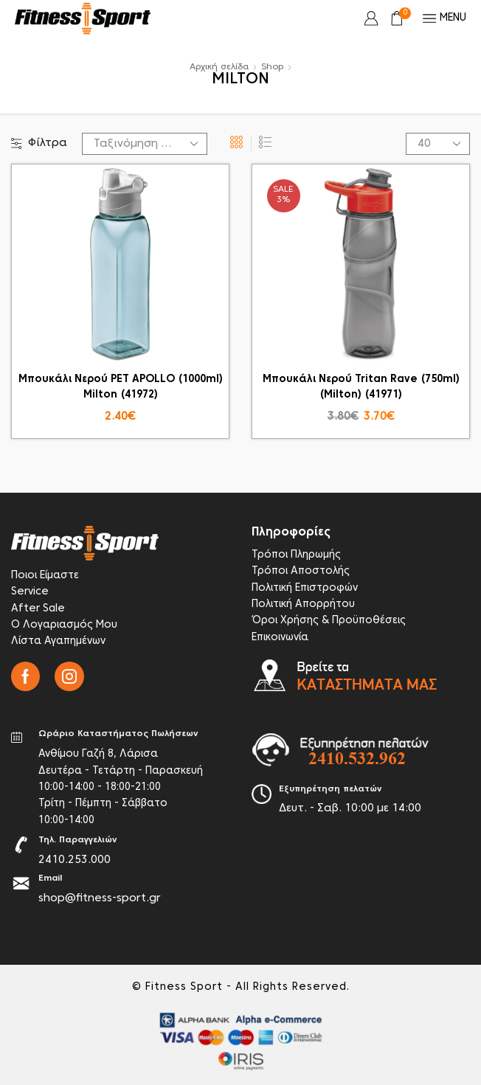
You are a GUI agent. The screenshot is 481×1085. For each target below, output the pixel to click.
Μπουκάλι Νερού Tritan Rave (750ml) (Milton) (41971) (361, 387)
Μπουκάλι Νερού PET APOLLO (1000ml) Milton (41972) (120, 387)
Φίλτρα (39, 143)
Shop (272, 67)
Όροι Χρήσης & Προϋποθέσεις (329, 620)
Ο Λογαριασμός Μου (64, 625)
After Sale (38, 609)
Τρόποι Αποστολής (301, 571)
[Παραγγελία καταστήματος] (144, 144)
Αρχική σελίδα (219, 67)
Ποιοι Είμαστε (45, 575)
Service (30, 592)
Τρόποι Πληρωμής (296, 555)
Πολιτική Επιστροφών (305, 588)
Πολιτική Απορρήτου (303, 604)
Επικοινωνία (280, 637)
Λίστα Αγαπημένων (58, 641)
